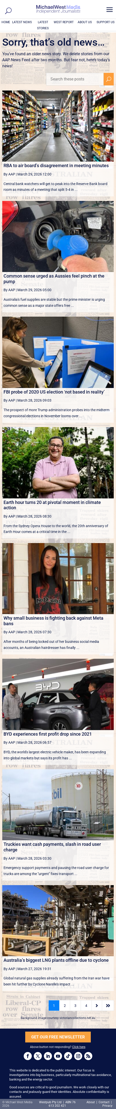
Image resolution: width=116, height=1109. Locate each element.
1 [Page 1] (54, 1006)
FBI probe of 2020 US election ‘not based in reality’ (54, 392)
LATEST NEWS (22, 22)
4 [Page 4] (86, 1006)
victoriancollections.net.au (77, 1018)
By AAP (9, 174)
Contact (104, 1102)
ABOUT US (85, 22)
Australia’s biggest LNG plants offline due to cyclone (56, 960)
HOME (6, 22)
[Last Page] (108, 1005)
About (91, 1102)
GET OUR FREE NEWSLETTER (58, 1037)
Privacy (107, 1105)
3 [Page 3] (75, 1006)
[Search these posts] (75, 79)
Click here (78, 1047)
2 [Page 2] (65, 1006)
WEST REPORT (64, 22)
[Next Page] (97, 1005)
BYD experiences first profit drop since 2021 (48, 734)
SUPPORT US (105, 22)
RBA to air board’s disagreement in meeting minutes (56, 165)
